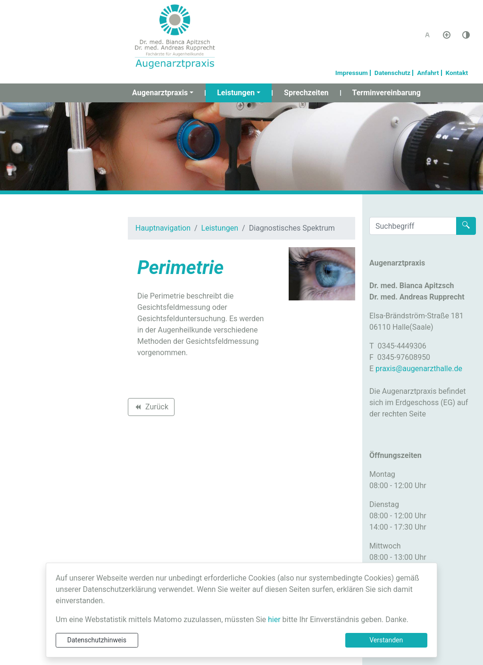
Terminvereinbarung (386, 92)
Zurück (150, 408)
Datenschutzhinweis (96, 640)
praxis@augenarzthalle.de (418, 368)
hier (274, 619)
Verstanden (386, 640)
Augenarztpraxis (160, 92)
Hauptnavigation (163, 228)
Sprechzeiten (306, 92)
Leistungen (236, 92)
